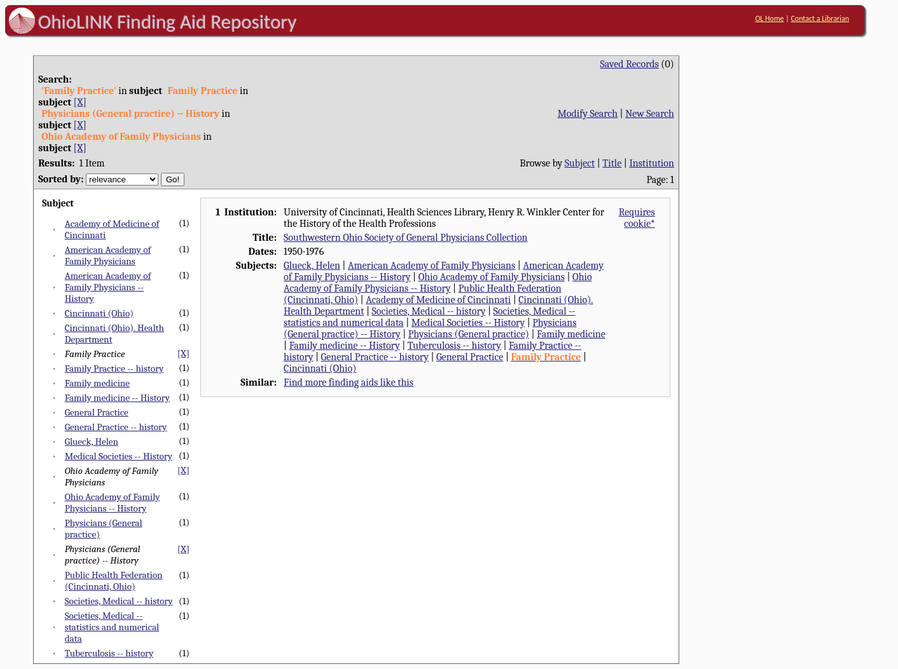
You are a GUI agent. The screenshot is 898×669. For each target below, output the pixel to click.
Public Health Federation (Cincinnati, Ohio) (114, 580)
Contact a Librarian (820, 18)
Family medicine (97, 383)
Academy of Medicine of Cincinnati (438, 300)
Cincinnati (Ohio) (99, 313)
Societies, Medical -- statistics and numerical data (112, 627)
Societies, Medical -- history (119, 601)
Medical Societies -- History (118, 456)
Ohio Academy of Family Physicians (491, 277)
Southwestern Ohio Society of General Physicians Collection (405, 237)
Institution (651, 163)
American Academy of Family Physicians (108, 255)
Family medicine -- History (117, 397)
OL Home (769, 18)
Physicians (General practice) (468, 334)
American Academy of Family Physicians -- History (108, 287)
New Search (649, 113)
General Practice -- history (116, 427)
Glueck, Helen (91, 441)
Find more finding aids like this (348, 382)
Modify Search (588, 113)
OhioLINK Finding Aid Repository (167, 22)
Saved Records (629, 64)
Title (611, 163)
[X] (80, 102)
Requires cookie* (637, 217)
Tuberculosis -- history (109, 653)
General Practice (96, 412)
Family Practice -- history (114, 368)
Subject (580, 163)
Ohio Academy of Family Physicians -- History (112, 502)
